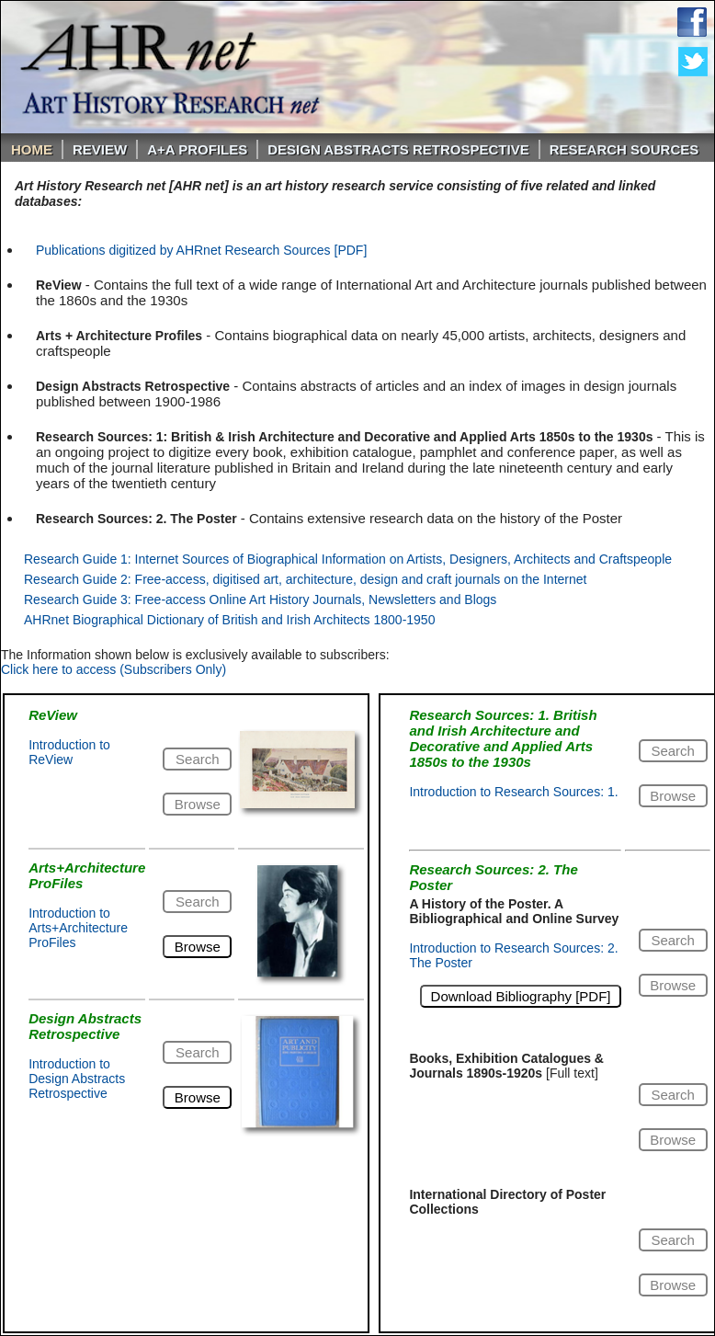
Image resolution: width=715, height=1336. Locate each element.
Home (31, 149)
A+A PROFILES (197, 149)
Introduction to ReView (69, 752)
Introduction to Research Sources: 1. (513, 791)
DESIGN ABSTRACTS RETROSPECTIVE (397, 149)
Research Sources (624, 149)
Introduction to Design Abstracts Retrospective (76, 1078)
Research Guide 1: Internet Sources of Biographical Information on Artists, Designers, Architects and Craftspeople (348, 559)
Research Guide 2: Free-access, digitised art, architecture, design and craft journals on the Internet (305, 579)
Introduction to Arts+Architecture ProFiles (78, 928)
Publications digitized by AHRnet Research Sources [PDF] (201, 250)
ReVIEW (100, 149)
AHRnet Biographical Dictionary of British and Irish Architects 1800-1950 (229, 619)
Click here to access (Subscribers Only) (113, 669)
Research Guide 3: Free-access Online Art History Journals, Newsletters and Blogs (260, 599)
